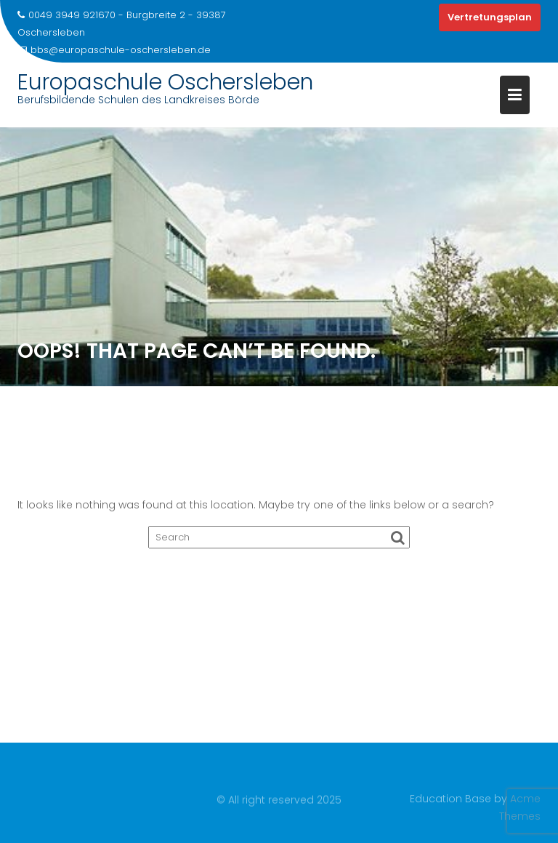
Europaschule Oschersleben (165, 82)
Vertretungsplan (490, 17)
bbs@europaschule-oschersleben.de (114, 50)
